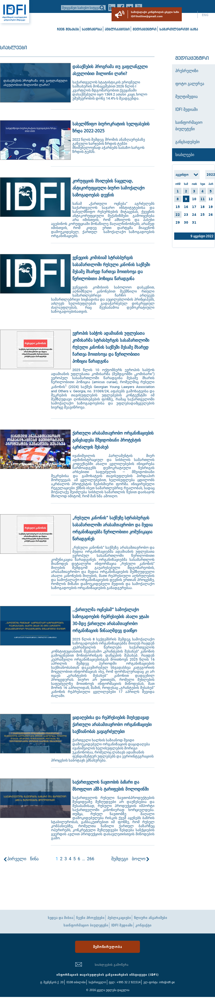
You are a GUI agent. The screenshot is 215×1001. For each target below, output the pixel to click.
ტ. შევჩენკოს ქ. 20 (51, 982)
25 (202, 214)
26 (211, 214)
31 (194, 222)
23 (186, 214)
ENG (205, 15)
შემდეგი (119, 858)
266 (90, 858)
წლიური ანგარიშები (150, 918)
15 (178, 206)
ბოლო (139, 858)
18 (202, 206)
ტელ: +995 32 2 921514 (124, 982)
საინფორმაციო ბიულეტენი (85, 925)
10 (194, 199)
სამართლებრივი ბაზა (178, 29)
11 (202, 199)
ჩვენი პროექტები (90, 918)
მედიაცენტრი (144, 29)
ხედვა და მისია (60, 918)
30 (186, 222)
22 (178, 214)
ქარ (190, 15)
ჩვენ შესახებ (68, 29)
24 (194, 214)
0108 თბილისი (76, 982)
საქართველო (97, 982)
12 (211, 199)
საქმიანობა (92, 29)
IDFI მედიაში (122, 925)
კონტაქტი (143, 925)
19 (211, 206)
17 (194, 206)
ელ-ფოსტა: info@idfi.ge (159, 982)
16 (186, 206)
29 (178, 222)
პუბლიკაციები (117, 29)
